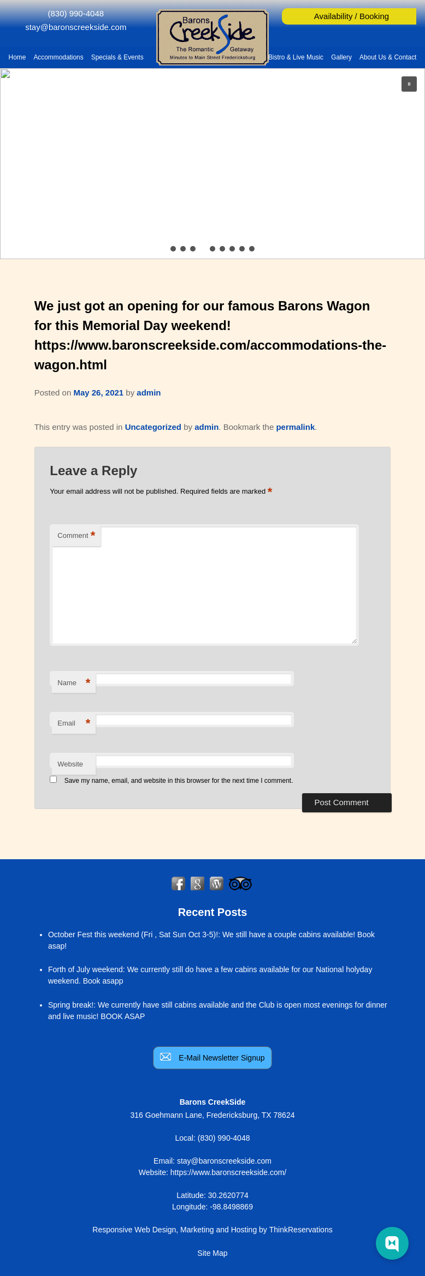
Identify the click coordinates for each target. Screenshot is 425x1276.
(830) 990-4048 (76, 13)
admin (149, 392)
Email (73, 724)
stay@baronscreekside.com (75, 27)
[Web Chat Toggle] (392, 1243)
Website (70, 764)
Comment (76, 536)
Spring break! (70, 1005)
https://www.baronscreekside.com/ (228, 1172)
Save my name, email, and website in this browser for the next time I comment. (178, 780)
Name (73, 683)
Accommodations (58, 57)
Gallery (341, 57)
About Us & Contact (387, 57)
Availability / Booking (351, 16)
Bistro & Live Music (295, 57)
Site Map (212, 1253)
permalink (295, 427)
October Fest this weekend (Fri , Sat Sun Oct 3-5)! (133, 934)
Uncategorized (153, 427)
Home (17, 57)
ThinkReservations (301, 1229)
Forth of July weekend (85, 969)
